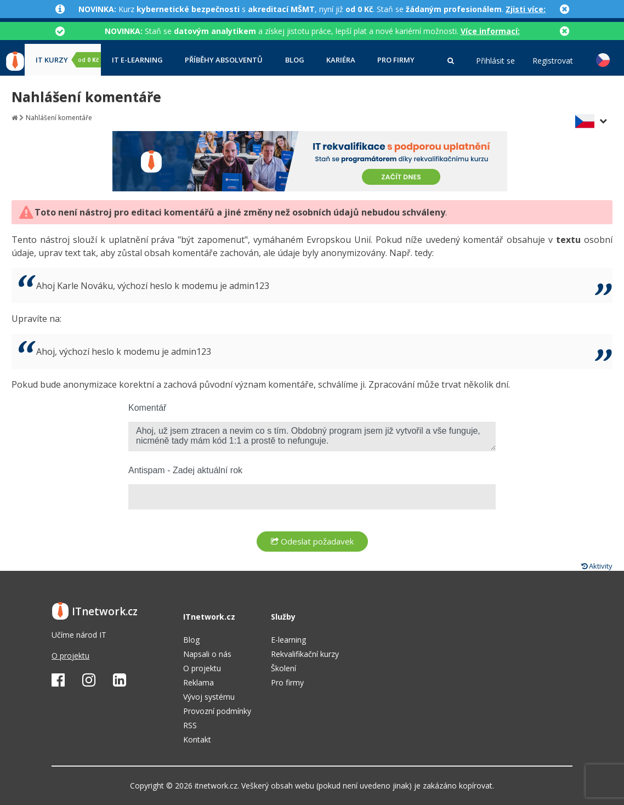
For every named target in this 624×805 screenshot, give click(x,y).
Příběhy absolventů (224, 60)
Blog (294, 60)
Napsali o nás (207, 654)
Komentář (147, 407)
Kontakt (197, 739)
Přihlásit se (495, 61)
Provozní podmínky (217, 711)
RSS (190, 725)
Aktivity (596, 566)
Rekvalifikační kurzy (305, 654)
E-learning (288, 639)
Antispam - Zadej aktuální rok (185, 470)
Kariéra (340, 60)
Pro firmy (396, 60)
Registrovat (552, 61)
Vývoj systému (209, 696)
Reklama (198, 682)
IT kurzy (68, 59)
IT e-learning (137, 60)
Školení (283, 668)
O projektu (70, 655)
